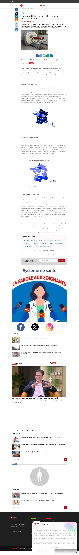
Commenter (54, 59)
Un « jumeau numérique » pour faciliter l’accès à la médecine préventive (35, 398)
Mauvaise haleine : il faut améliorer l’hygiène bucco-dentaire (37, 500)
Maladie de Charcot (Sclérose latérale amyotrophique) (36, 451)
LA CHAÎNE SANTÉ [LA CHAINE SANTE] (17, 363)
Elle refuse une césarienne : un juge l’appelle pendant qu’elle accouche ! (40, 345)
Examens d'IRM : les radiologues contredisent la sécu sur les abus (42, 240)
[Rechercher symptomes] (65, 507)
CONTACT (13, 1)
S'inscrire (61, 260)
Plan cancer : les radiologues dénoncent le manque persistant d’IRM (43, 243)
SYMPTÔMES (15, 489)
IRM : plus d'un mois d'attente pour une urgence (37, 246)
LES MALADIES (16, 433)
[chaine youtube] (58, 363)
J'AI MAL (14, 463)
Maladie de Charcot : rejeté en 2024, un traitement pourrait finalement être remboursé (41, 353)
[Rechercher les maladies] (65, 459)
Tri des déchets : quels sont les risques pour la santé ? (35, 338)
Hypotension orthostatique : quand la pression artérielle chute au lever (40, 437)
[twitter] (37, 327)
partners (44, 528)
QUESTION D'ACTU (26, 9)
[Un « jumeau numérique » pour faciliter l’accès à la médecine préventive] (39, 381)
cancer (31, 63)
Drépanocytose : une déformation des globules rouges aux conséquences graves (43, 444)
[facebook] (23, 327)
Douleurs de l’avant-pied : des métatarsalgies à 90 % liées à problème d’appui (42, 493)
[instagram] (52, 327)
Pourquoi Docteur (15, 548)
